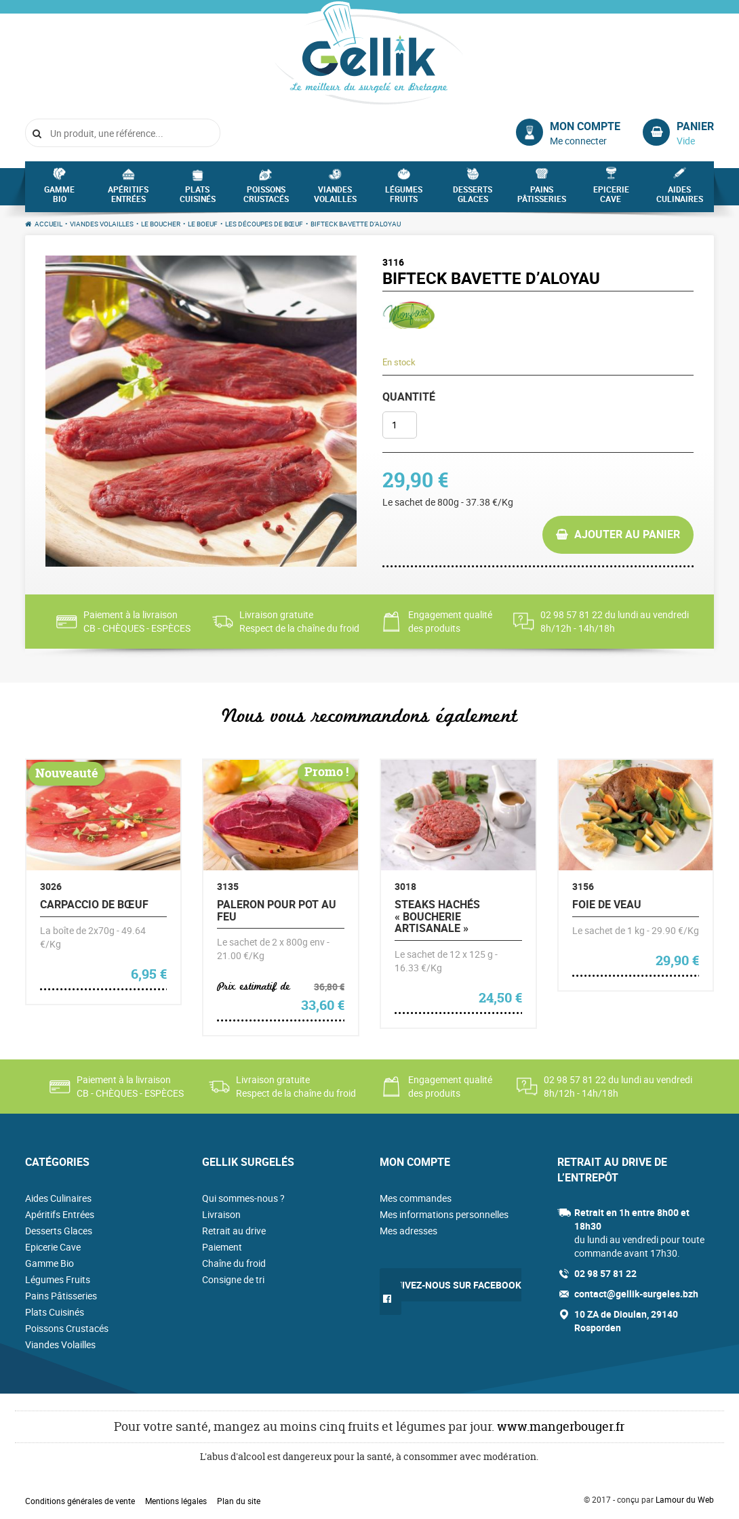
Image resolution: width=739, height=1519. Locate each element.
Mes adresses (408, 1230)
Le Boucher (160, 223)
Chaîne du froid (234, 1263)
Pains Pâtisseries (541, 198)
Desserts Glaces (472, 198)
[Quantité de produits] (399, 425)
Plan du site (238, 1500)
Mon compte (585, 126)
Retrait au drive (234, 1230)
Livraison (221, 1214)
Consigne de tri (233, 1279)
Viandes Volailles (335, 198)
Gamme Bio (59, 198)
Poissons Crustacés (266, 198)
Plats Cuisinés (198, 198)
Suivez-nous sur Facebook (455, 1284)
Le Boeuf (203, 223)
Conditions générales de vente (80, 1500)
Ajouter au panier (627, 534)
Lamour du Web (685, 1499)
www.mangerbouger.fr (560, 1426)
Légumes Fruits (403, 198)
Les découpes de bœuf (264, 223)
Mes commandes (416, 1198)
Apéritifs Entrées (128, 198)
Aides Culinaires (679, 198)
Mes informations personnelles (444, 1214)
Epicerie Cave (611, 198)
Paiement (222, 1246)
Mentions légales (176, 1500)
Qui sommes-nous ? (243, 1198)
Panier (695, 126)
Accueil (48, 223)
